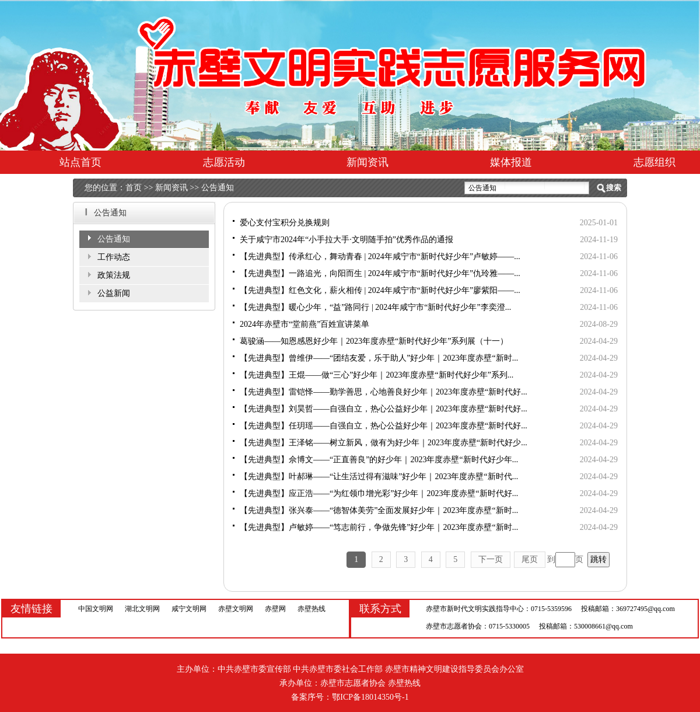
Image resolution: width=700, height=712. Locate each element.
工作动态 (113, 257)
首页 (133, 187)
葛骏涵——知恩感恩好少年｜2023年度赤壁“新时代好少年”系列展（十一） (374, 341)
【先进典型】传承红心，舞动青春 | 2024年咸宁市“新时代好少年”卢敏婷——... (380, 256)
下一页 (490, 559)
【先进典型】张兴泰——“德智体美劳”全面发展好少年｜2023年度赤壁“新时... (379, 510)
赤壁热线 (312, 609)
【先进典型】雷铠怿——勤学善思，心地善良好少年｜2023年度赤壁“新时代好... (383, 392)
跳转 (598, 559)
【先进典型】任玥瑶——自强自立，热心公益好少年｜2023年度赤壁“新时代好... (383, 425)
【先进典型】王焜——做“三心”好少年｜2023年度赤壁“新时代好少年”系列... (376, 375)
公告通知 (217, 187)
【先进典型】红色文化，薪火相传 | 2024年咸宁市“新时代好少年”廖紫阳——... (380, 290)
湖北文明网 (142, 609)
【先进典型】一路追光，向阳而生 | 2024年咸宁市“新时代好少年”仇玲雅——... (380, 273)
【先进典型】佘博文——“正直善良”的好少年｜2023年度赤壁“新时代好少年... (379, 459)
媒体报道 (511, 162)
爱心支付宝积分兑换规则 (285, 222)
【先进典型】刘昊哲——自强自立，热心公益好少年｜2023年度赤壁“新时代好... (383, 408)
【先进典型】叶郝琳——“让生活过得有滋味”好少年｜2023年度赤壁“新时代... (379, 476)
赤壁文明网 (235, 609)
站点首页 (81, 162)
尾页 (530, 559)
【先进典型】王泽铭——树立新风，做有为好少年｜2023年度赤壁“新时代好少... (383, 442)
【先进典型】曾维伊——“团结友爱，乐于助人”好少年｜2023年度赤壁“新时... (379, 358)
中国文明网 (95, 609)
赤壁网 (275, 609)
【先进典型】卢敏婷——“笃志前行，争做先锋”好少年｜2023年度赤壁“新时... (379, 527)
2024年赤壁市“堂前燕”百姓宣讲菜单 (304, 324)
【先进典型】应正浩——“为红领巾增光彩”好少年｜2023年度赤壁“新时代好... (379, 493)
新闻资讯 (367, 162)
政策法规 (113, 275)
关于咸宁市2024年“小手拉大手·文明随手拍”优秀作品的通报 (346, 239)
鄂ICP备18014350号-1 (370, 697)
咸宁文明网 (189, 609)
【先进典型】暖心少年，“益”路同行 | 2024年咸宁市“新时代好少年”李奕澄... (375, 307)
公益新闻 (113, 293)
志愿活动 (224, 162)
